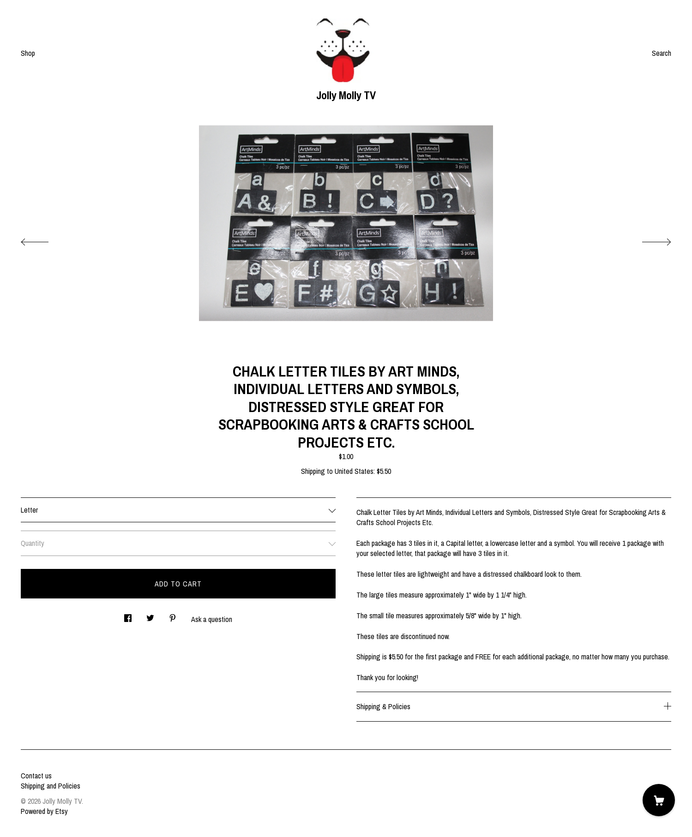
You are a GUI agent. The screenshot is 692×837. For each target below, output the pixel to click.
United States (354, 471)
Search (661, 53)
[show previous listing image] (44, 239)
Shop (28, 53)
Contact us (36, 776)
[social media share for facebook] (128, 615)
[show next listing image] (648, 239)
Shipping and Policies (50, 786)
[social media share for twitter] (150, 615)
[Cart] (659, 800)
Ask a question (211, 619)
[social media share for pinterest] (172, 615)
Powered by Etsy (44, 811)
